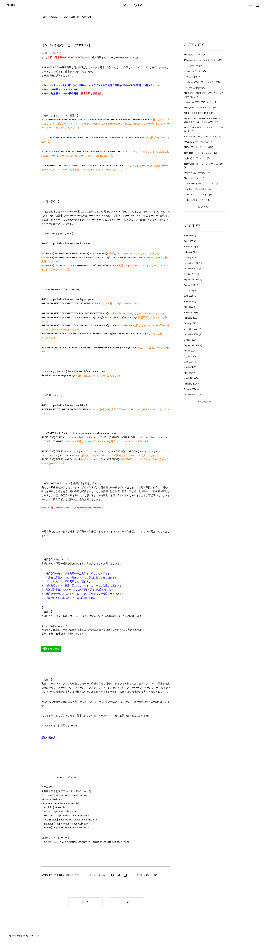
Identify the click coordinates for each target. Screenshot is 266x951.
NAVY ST (108, 317)
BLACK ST (129, 317)
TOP (43, 17)
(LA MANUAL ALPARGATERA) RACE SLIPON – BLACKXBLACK (89, 165)
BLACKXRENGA (109, 459)
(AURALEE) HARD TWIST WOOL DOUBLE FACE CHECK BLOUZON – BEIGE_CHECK (102, 119)
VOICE (53, 17)
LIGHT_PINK (117, 257)
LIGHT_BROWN (97, 253)
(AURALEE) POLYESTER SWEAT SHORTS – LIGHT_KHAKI (91, 151)
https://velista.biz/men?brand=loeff (69, 405)
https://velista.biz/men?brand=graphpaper (72, 299)
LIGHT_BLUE (100, 257)
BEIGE (102, 265)
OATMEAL (115, 437)
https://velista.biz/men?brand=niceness (95, 433)
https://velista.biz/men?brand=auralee (70, 243)
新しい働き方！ (49, 737)
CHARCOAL (129, 437)
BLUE (124, 333)
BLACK (111, 265)
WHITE (107, 333)
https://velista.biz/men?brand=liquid (87, 371)
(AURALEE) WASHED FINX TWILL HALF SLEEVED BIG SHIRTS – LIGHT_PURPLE (99, 137)
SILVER (69, 375)
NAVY (98, 317)
